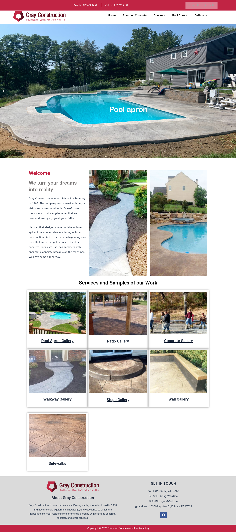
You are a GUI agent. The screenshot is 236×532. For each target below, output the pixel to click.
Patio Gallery (118, 341)
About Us (210, 5)
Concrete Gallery (178, 340)
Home (112, 16)
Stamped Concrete (135, 16)
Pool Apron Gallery (57, 340)
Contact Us (194, 5)
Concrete (159, 16)
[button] (200, 16)
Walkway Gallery (57, 399)
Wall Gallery (178, 399)
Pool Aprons (180, 16)
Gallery (201, 16)
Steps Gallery (118, 399)
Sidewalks (57, 463)
